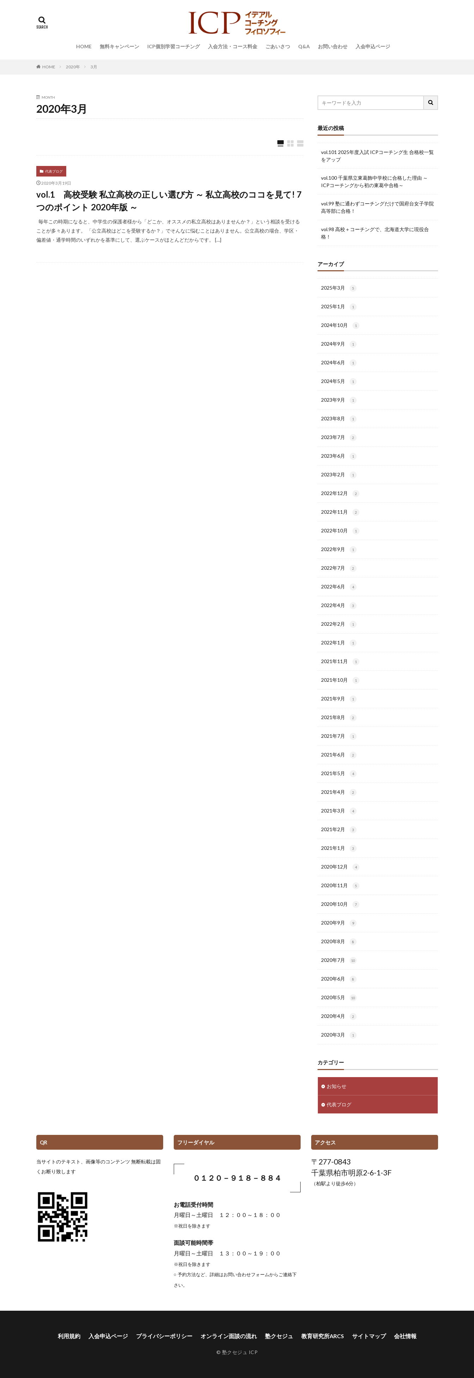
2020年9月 (339, 923)
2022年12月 (340, 493)
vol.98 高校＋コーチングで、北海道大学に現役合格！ (375, 233)
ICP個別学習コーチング (173, 46)
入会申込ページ (373, 46)
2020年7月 (339, 960)
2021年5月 (339, 773)
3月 (94, 66)
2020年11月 (340, 885)
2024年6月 (339, 362)
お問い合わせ (332, 46)
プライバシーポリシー (164, 1336)
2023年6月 (339, 456)
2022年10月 (340, 530)
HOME (84, 46)
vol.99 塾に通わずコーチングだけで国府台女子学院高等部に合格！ (377, 207)
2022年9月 (339, 549)
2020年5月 (339, 997)
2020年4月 (339, 1016)
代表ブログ (54, 171)
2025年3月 (339, 288)
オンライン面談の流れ (229, 1336)
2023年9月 (339, 400)
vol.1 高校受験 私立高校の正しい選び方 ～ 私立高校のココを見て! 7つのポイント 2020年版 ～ (169, 200)
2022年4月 (339, 605)
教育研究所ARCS (322, 1336)
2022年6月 (339, 587)
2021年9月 (339, 699)
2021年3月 (339, 811)
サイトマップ (369, 1336)
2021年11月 (340, 661)
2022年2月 (339, 624)
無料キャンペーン (119, 46)
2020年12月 (340, 867)
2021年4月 (339, 792)
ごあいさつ (277, 46)
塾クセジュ (279, 1336)
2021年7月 (339, 736)
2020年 (73, 66)
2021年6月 (339, 755)
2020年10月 (340, 904)
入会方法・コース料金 (232, 46)
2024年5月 (339, 381)
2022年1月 (339, 643)
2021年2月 (339, 829)
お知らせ (336, 1086)
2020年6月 (339, 979)
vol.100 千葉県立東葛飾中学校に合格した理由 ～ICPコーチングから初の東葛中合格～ (374, 181)
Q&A (304, 46)
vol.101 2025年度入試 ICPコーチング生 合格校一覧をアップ (377, 155)
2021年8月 (339, 717)
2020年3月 (339, 1035)
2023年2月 (339, 474)
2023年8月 (339, 418)
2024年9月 (339, 344)
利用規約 (69, 1336)
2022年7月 (339, 568)
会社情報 (405, 1336)
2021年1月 (339, 848)
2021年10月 (340, 680)
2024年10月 (340, 325)
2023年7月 (339, 437)
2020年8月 (339, 941)
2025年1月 (339, 306)
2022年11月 (340, 512)
